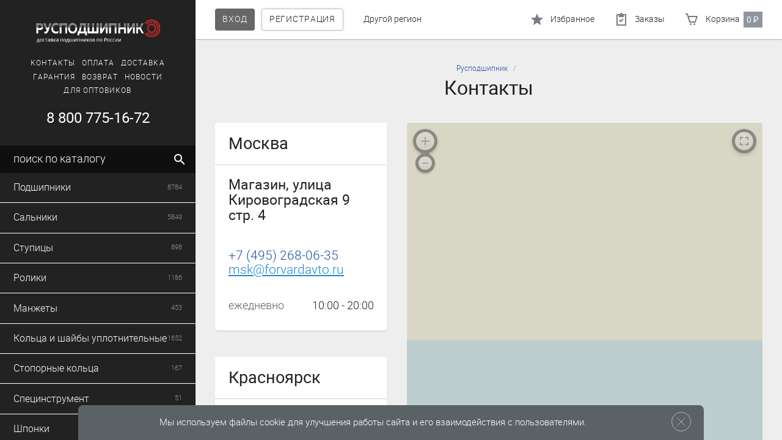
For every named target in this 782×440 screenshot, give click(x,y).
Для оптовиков (97, 90)
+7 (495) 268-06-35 (283, 255)
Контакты (53, 63)
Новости (144, 77)
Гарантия (54, 77)
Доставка (143, 63)
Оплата (98, 63)
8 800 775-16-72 (98, 118)
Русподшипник (482, 68)
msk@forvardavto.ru (286, 269)
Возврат (100, 77)
